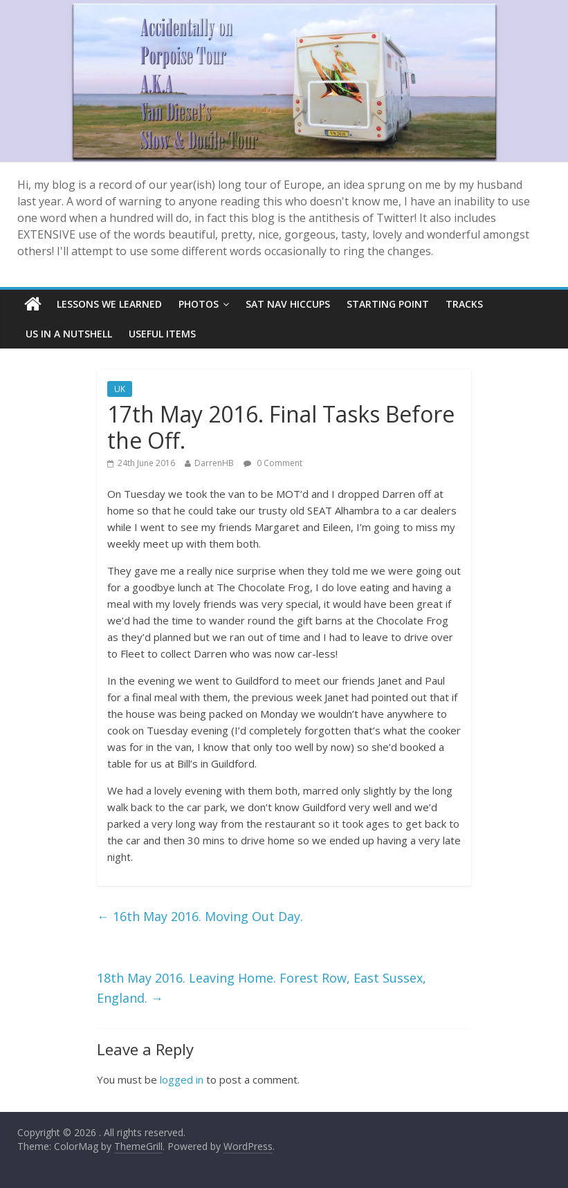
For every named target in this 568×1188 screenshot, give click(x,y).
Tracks (464, 303)
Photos (198, 303)
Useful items (162, 333)
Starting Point (388, 303)
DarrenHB (214, 463)
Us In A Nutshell (69, 333)
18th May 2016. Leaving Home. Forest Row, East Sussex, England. (261, 987)
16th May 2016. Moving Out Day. (200, 916)
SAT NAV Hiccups (288, 303)
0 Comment (273, 463)
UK (119, 389)
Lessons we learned (109, 303)
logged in (181, 1079)
